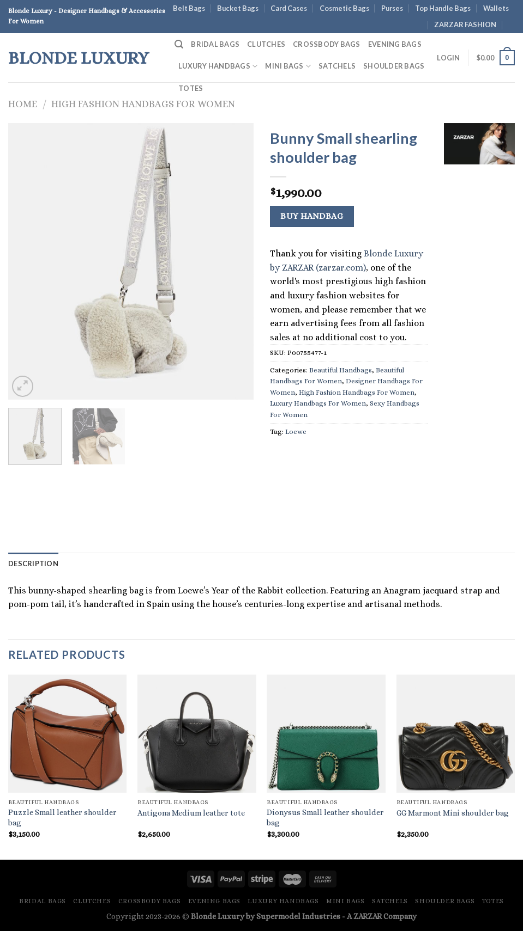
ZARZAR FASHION (465, 24)
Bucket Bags (238, 8)
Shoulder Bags (393, 66)
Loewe (295, 431)
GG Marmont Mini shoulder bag (452, 812)
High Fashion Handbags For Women (143, 103)
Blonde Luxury (78, 57)
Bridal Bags (215, 44)
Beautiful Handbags (340, 370)
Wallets (496, 8)
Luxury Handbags (217, 66)
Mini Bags (288, 66)
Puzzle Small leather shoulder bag (62, 817)
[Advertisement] (479, 339)
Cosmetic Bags (344, 8)
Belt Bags (189, 8)
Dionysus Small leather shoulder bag (325, 817)
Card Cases (288, 8)
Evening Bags (395, 44)
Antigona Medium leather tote (191, 812)
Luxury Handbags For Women (318, 403)
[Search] (179, 44)
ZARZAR (367, 916)
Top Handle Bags (443, 8)
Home (22, 103)
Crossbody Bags (326, 44)
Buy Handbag (311, 216)
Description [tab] (33, 563)
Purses (392, 8)
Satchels (337, 66)
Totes (190, 88)
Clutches (266, 44)
